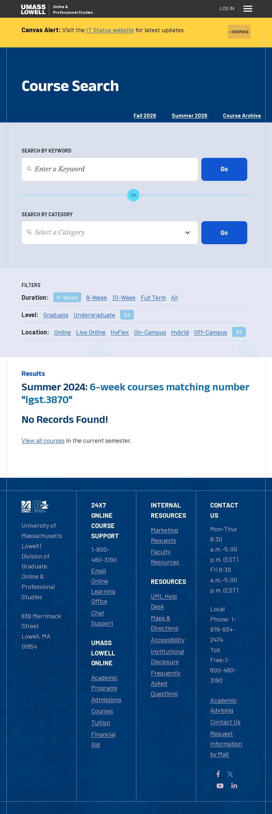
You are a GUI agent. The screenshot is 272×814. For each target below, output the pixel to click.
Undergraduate (94, 315)
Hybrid (180, 332)
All (174, 297)
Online (62, 332)
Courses (102, 711)
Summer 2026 (189, 115)
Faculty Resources (165, 557)
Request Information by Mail (226, 743)
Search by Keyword (46, 151)
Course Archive (242, 115)
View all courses (43, 440)
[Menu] (247, 8)
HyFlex (120, 332)
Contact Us (225, 722)
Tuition (100, 722)
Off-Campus (210, 332)
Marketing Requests (164, 535)
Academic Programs (104, 682)
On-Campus (150, 332)
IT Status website (110, 30)
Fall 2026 (145, 115)
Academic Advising (223, 705)
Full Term (153, 297)
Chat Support (102, 618)
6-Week (67, 297)
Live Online (91, 332)
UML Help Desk (164, 601)
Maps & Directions (164, 623)
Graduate (56, 315)
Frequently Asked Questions (166, 683)
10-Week (124, 297)
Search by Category (47, 214)
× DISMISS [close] (239, 31)
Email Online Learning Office (103, 586)
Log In (227, 8)
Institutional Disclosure (167, 656)
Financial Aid (103, 739)
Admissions (106, 699)
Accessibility (167, 639)
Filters (31, 285)
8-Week (96, 297)
